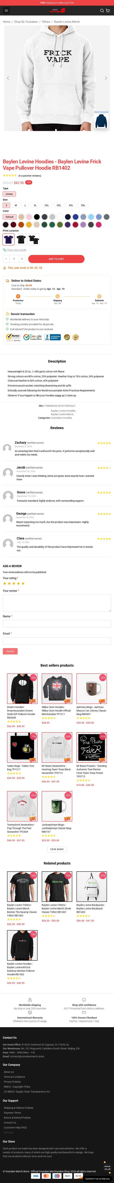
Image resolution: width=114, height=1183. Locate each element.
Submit (10, 651)
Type (5, 188)
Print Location (11, 230)
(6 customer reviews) (29, 175)
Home (6, 21)
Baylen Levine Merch (67, 21)
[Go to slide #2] (57, 138)
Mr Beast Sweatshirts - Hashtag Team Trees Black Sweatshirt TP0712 (56, 769)
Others (46, 21)
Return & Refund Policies (17, 1117)
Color (6, 211)
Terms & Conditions (14, 1076)
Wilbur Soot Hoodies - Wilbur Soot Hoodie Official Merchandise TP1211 (56, 711)
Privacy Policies (12, 1081)
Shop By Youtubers (26, 21)
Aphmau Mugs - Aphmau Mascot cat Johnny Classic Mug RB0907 (91, 711)
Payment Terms (12, 1112)
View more (57, 849)
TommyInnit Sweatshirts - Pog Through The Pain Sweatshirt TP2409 (21, 828)
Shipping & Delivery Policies (18, 1107)
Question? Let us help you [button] (97, 1179)
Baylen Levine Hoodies (63, 410)
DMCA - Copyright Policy (17, 1086)
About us (9, 1071)
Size (5, 199)
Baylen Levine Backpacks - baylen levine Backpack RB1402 (90, 908)
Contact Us (10, 1122)
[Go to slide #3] (75, 138)
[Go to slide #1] (38, 138)
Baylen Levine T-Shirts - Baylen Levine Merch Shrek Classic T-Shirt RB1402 (56, 908)
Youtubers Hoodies (61, 417)
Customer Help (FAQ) (15, 1127)
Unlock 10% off (107, 1167)
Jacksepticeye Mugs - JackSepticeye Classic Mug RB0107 (56, 828)
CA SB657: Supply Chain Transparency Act (27, 1091)
